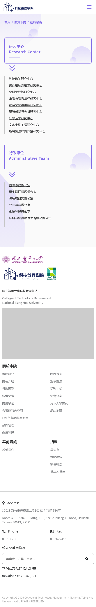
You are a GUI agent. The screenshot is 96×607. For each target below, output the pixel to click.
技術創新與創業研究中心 (25, 85)
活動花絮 (56, 388)
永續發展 (8, 432)
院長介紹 (8, 381)
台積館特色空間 (12, 410)
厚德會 (54, 449)
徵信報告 (56, 464)
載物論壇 (56, 457)
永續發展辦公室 (19, 211)
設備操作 (8, 449)
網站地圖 (56, 410)
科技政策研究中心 (21, 78)
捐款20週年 (57, 471)
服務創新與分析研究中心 (25, 111)
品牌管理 (8, 425)
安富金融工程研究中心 (24, 124)
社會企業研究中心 (21, 118)
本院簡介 (8, 374)
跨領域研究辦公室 (21, 198)
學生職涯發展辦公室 (22, 191)
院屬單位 (8, 403)
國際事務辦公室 (19, 185)
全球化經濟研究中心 (22, 91)
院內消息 (56, 374)
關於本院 (20, 22)
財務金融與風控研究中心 (25, 105)
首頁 (7, 22)
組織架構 (36, 22)
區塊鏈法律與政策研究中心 (27, 131)
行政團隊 (8, 388)
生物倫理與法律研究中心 (25, 98)
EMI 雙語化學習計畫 (15, 418)
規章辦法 (56, 381)
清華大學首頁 (59, 403)
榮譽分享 (56, 396)
